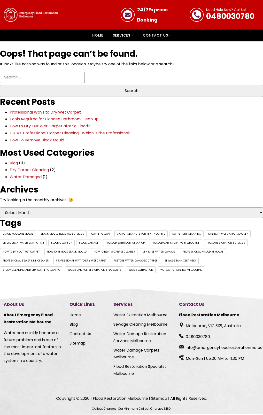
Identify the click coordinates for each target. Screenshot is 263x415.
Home (97, 35)
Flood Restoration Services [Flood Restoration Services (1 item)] (226, 243)
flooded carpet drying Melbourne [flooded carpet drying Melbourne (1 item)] (176, 243)
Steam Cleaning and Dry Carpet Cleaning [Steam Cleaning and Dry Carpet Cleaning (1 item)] (31, 270)
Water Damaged (26, 177)
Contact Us (155, 35)
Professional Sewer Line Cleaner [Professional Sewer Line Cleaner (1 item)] (26, 260)
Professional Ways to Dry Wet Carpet (45, 112)
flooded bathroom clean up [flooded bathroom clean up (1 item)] (125, 243)
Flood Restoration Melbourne (120, 398)
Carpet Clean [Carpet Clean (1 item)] (100, 234)
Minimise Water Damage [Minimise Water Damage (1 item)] (158, 252)
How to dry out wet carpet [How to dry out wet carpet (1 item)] (21, 252)
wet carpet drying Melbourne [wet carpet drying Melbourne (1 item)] (181, 270)
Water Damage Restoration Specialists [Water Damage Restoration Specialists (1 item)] (94, 270)
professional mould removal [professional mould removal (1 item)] (203, 252)
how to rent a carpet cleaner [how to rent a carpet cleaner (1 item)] (114, 252)
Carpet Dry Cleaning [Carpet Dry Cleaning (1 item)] (186, 234)
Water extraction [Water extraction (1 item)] (141, 270)
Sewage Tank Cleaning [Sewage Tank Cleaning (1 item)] (180, 260)
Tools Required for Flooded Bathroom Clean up (54, 119)
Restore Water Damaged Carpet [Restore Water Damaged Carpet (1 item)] (135, 260)
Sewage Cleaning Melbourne (140, 324)
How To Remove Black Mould (37, 140)
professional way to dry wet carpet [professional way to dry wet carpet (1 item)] (81, 260)
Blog (14, 163)
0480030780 (230, 14)
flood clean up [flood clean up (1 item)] (61, 243)
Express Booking (152, 14)
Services (121, 35)
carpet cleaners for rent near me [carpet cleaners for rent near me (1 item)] (141, 234)
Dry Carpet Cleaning (29, 170)
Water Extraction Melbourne (140, 315)
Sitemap (77, 343)
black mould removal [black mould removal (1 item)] (18, 234)
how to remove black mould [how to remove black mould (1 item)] (66, 252)
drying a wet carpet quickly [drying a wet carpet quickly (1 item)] (228, 234)
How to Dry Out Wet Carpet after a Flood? (50, 126)
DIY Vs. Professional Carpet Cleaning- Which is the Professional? (70, 133)
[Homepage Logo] (31, 15)
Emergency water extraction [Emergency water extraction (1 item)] (23, 243)
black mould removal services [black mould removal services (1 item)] (62, 234)
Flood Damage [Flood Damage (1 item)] (89, 243)
